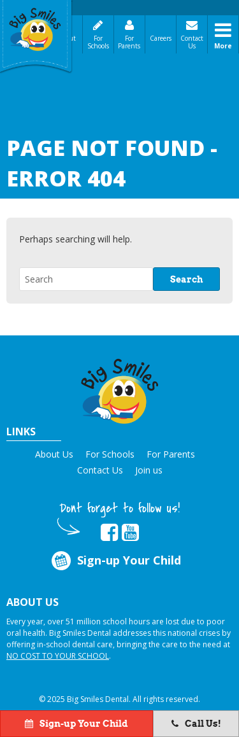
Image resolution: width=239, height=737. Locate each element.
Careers (160, 38)
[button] (120, 389)
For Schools (98, 42)
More (223, 45)
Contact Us (191, 42)
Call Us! (196, 724)
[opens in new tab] (109, 533)
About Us (54, 454)
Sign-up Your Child (115, 561)
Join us (149, 470)
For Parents (129, 42)
